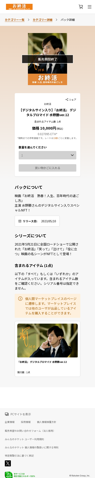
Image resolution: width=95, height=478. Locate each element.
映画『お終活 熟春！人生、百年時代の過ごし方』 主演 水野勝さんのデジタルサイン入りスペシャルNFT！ (47, 202)
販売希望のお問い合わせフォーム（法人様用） (30, 430)
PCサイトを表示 (20, 414)
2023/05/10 (48, 221)
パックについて (29, 187)
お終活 (47, 104)
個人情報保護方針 (46, 422)
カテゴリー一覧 (15, 20)
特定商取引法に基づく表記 (19, 455)
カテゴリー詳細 (42, 20)
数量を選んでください (33, 147)
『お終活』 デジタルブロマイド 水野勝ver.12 (42, 362)
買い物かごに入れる (47, 168)
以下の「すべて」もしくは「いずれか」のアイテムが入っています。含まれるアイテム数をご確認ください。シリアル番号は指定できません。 (47, 281)
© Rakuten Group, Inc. (79, 475)
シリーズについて (30, 235)
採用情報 (26, 422)
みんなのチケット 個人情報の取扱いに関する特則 (31, 447)
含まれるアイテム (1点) (34, 265)
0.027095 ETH (47, 134)
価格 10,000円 (44, 128)
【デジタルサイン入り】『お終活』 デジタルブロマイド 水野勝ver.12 (47, 112)
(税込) (59, 128)
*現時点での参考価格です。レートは (35, 138)
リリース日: (30, 221)
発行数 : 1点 (23, 372)
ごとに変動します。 (68, 138)
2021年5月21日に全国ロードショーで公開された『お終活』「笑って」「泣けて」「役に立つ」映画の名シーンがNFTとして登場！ (47, 249)
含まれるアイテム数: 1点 (47, 121)
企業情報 (9, 422)
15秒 (55, 138)
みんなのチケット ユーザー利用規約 (24, 439)
